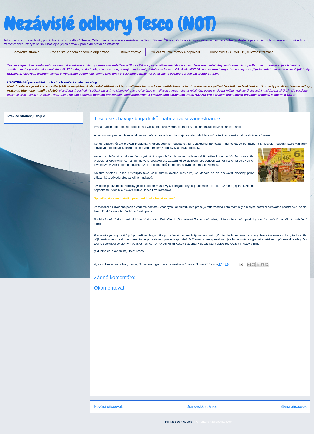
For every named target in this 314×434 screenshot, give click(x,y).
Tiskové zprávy (130, 52)
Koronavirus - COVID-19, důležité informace (241, 52)
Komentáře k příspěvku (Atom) (214, 421)
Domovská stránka (25, 52)
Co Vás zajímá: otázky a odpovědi (175, 52)
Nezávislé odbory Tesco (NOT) (110, 24)
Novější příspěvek (108, 406)
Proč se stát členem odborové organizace (79, 52)
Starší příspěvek (293, 406)
